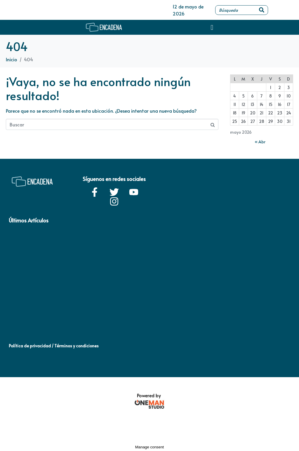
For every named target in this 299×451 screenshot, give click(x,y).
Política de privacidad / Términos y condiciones (54, 346)
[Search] (261, 10)
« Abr (260, 141)
